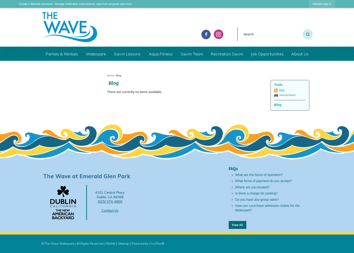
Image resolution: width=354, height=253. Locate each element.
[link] (322, 4)
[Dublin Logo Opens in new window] (63, 202)
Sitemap (123, 243)
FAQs (233, 168)
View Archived (287, 95)
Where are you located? (252, 187)
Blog (114, 83)
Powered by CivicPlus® (148, 243)
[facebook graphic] (206, 34)
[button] (308, 34)
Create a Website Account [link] (35, 4)
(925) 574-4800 (110, 202)
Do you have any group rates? (257, 199)
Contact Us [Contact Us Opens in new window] (110, 211)
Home (110, 75)
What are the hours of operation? (259, 175)
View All (237, 225)
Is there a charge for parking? (256, 193)
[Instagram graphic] (218, 34)
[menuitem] (61, 54)
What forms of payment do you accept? (263, 181)
